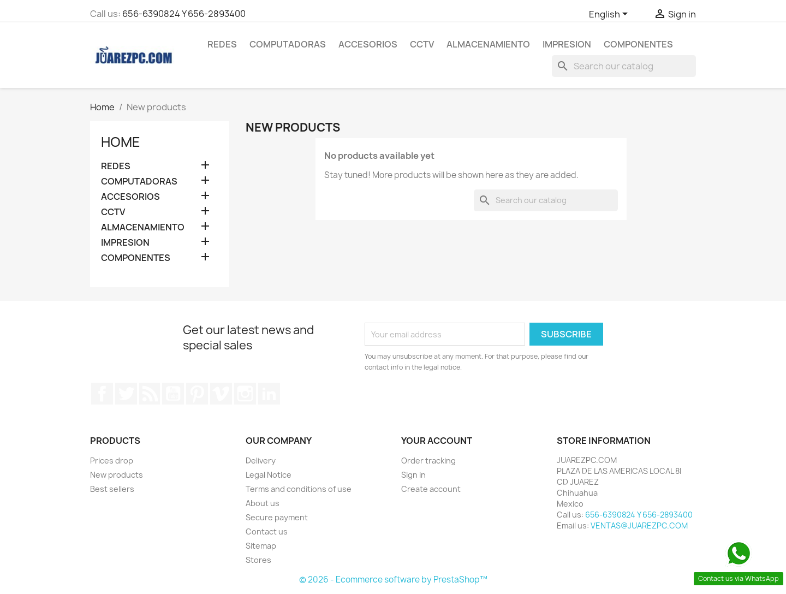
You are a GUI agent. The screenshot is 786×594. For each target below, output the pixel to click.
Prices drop (111, 460)
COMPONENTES (638, 44)
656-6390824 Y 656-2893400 (184, 14)
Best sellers (112, 489)
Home (120, 142)
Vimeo (221, 394)
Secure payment (277, 517)
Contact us (267, 531)
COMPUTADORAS (287, 44)
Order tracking (428, 460)
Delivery (261, 460)
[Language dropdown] (610, 14)
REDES (222, 44)
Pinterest (197, 394)
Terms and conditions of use (299, 489)
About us (262, 503)
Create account (431, 489)
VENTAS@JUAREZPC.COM (639, 525)
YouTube (173, 394)
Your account (436, 441)
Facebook (102, 394)
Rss (149, 394)
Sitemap (261, 545)
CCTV (422, 44)
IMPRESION (567, 44)
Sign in (413, 475)
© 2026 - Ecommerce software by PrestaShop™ (393, 579)
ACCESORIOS (367, 44)
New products (116, 475)
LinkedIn (269, 394)
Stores (258, 560)
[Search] (624, 66)
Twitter (126, 394)
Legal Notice (268, 475)
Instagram (245, 394)
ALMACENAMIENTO (488, 44)
